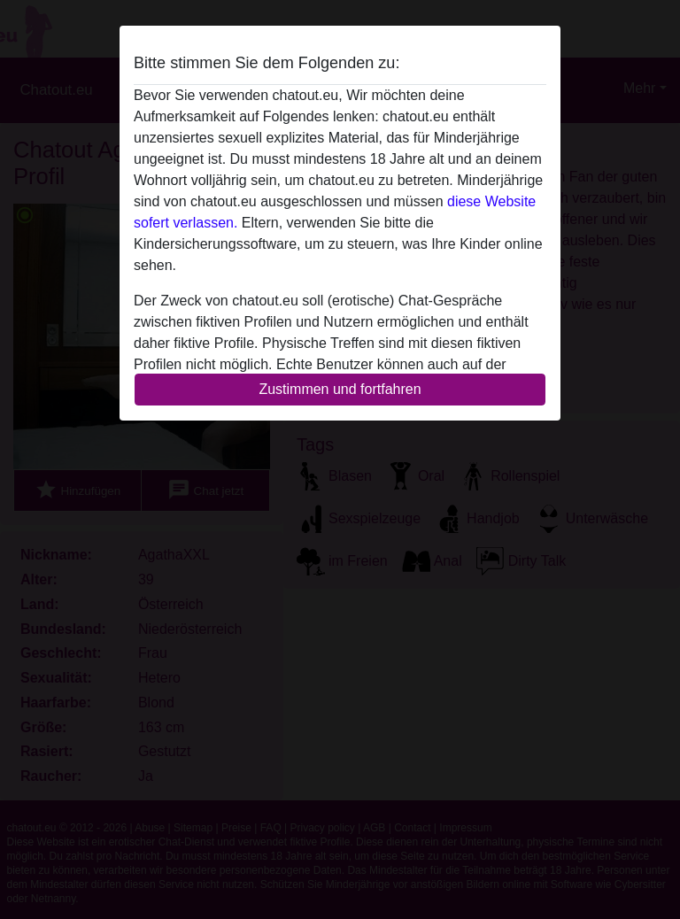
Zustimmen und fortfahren (340, 389)
